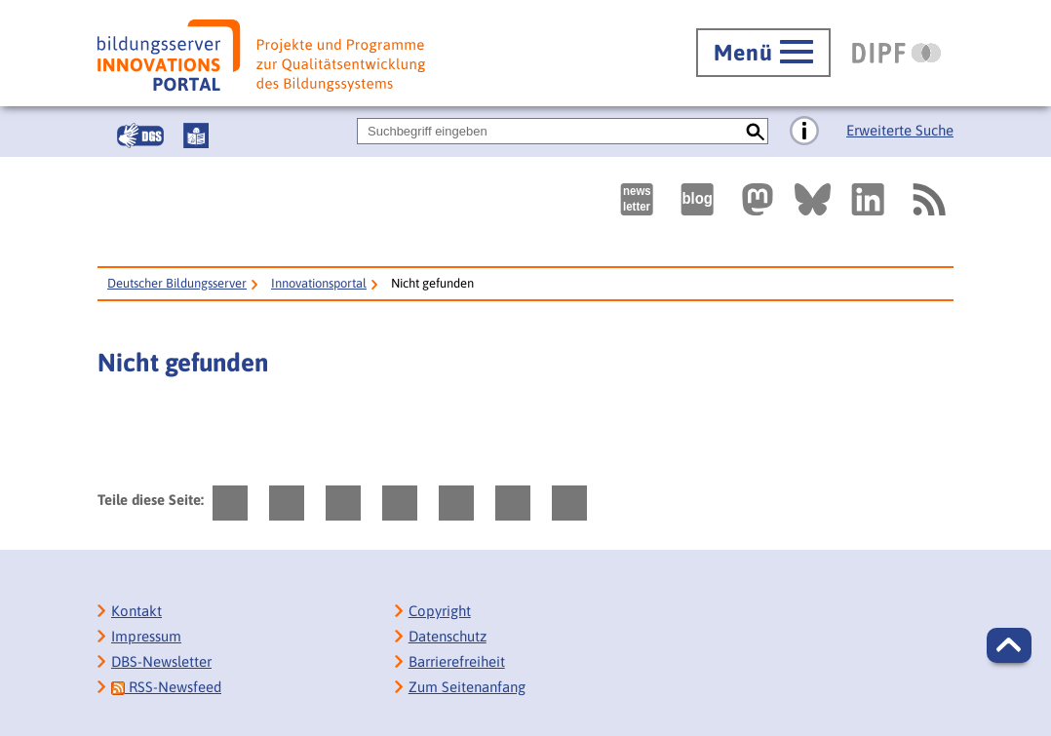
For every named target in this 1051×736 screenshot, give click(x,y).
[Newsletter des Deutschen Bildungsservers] (636, 199)
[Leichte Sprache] (196, 135)
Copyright (440, 610)
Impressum (146, 636)
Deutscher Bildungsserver (177, 283)
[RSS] (928, 199)
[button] (1009, 645)
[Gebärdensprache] (140, 135)
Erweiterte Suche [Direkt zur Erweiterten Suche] (900, 130)
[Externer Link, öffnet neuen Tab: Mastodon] (757, 199)
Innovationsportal (319, 283)
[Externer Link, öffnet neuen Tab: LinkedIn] (867, 199)
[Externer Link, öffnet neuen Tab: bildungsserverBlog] (697, 199)
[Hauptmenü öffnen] (763, 52)
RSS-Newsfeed (166, 686)
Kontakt (136, 610)
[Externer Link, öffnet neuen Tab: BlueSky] (813, 199)
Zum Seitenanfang (467, 686)
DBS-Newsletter (161, 661)
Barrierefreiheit (457, 661)
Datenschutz (448, 636)
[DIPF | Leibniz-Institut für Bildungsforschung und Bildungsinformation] (896, 52)
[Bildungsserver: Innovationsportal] (261, 55)
